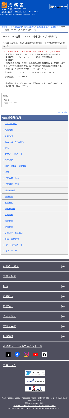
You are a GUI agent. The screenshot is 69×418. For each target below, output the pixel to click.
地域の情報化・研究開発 (16, 166)
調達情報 (9, 227)
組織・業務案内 (12, 239)
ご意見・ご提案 (6, 12)
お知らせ (9, 136)
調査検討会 (10, 209)
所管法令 (8, 306)
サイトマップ (11, 251)
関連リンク (9, 365)
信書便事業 (10, 190)
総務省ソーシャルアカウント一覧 (22, 346)
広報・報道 (9, 276)
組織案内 (18, 27)
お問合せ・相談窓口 (14, 233)
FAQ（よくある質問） (15, 142)
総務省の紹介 (11, 266)
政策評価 (8, 336)
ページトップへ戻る (61, 112)
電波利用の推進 (12, 178)
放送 (7, 172)
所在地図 (36, 400)
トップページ (11, 124)
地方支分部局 (29, 27)
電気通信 (9, 160)
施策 (7, 148)
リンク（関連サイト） (15, 245)
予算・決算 (9, 316)
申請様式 (9, 202)
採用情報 (9, 221)
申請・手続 (9, 326)
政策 (5, 286)
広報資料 (54, 27)
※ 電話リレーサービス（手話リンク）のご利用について (34, 406)
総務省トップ (7, 27)
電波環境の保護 (12, 184)
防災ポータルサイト (14, 154)
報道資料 (9, 130)
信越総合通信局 (43, 27)
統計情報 (9, 196)
